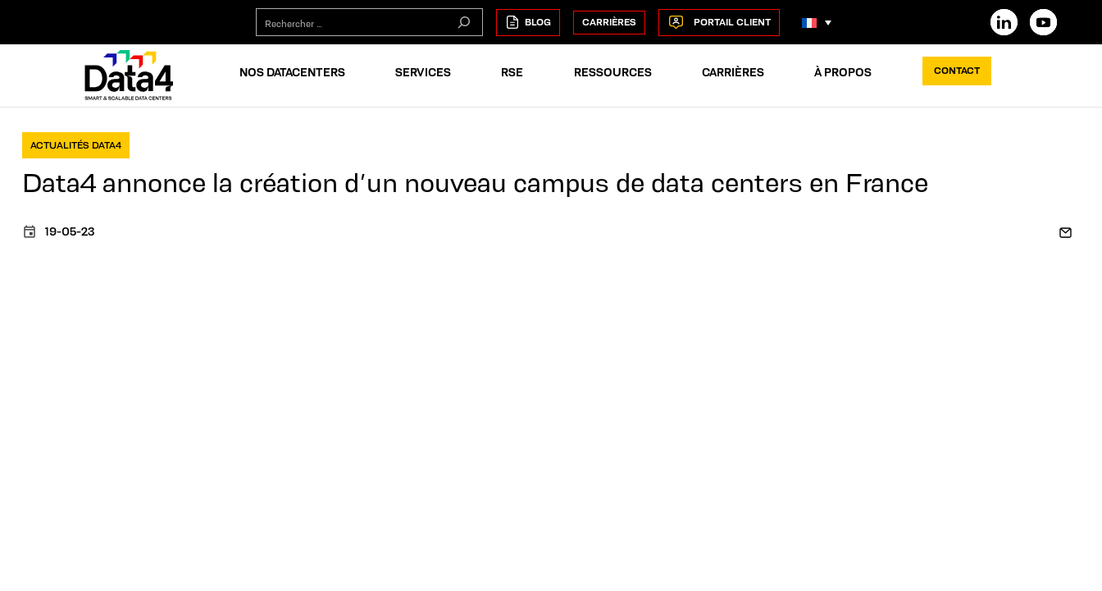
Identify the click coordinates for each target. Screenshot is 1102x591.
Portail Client (719, 22)
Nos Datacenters (292, 72)
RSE (512, 72)
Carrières (609, 21)
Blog (528, 22)
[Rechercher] (464, 22)
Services (423, 72)
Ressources (613, 72)
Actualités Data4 (75, 145)
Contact (957, 70)
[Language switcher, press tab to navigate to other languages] (816, 22)
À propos (843, 72)
